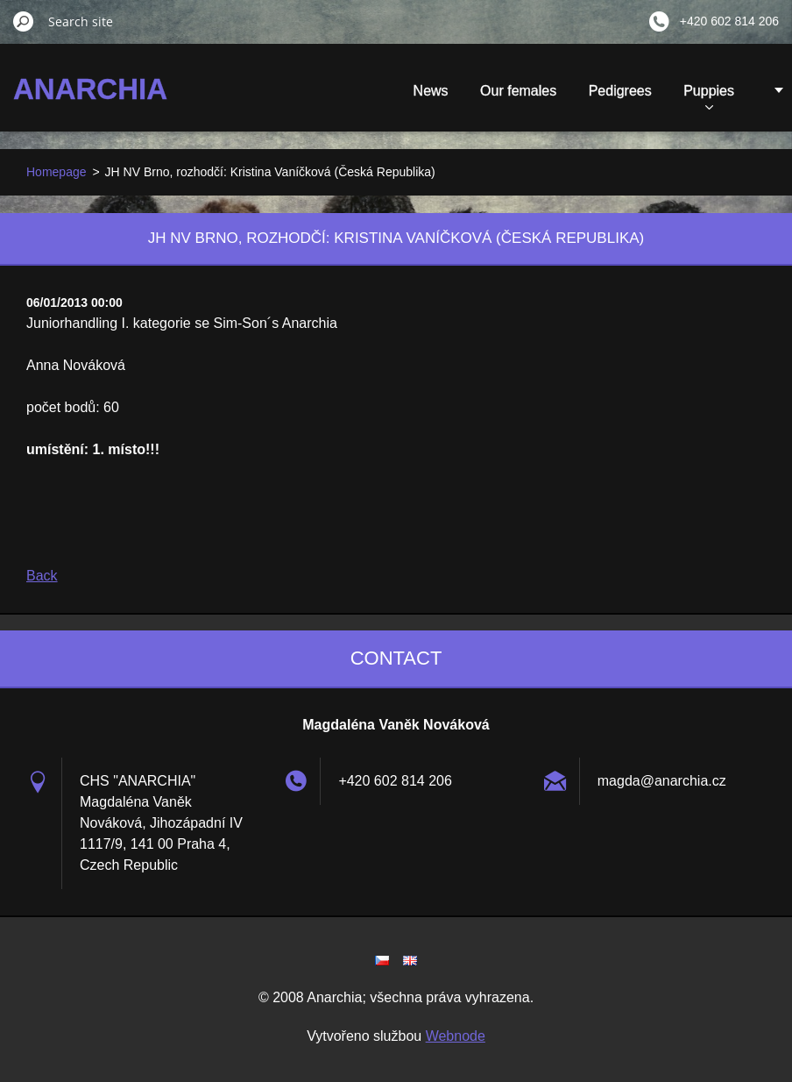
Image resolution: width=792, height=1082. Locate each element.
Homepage (56, 172)
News (431, 90)
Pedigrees (620, 90)
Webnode (455, 1036)
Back (42, 575)
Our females (518, 90)
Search (23, 21)
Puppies (708, 96)
